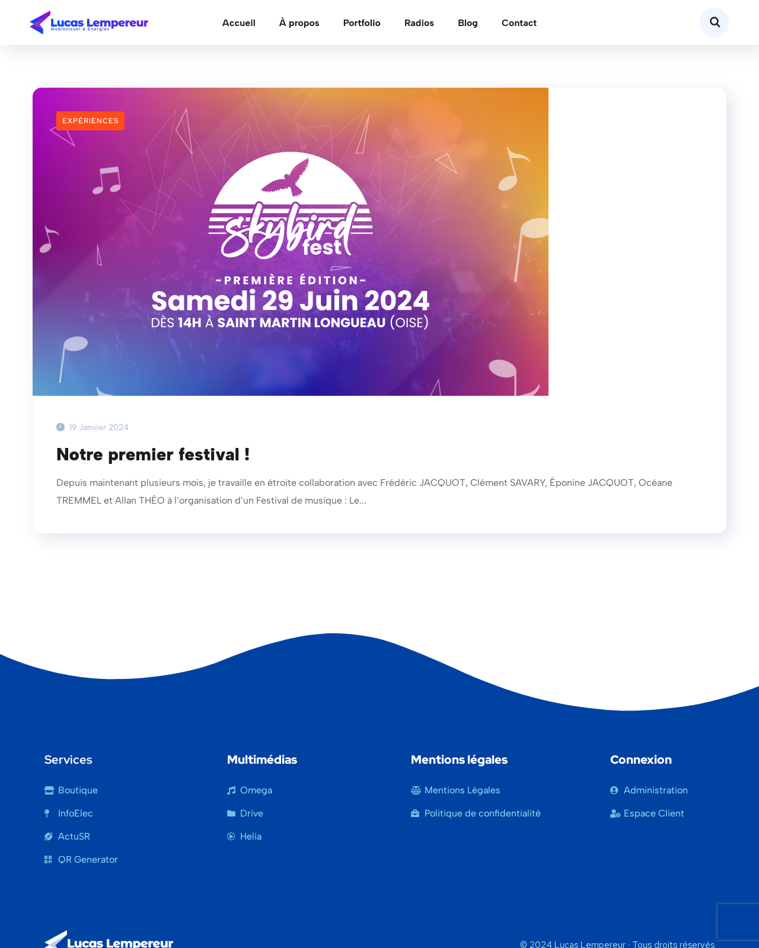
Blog (468, 22)
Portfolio (362, 22)
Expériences (90, 121)
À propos (299, 22)
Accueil (239, 22)
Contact (519, 22)
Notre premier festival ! (153, 454)
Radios (419, 22)
